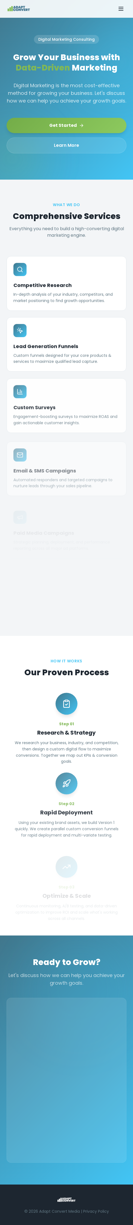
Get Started (66, 125)
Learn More (66, 145)
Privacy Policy (96, 1211)
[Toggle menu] (120, 8)
